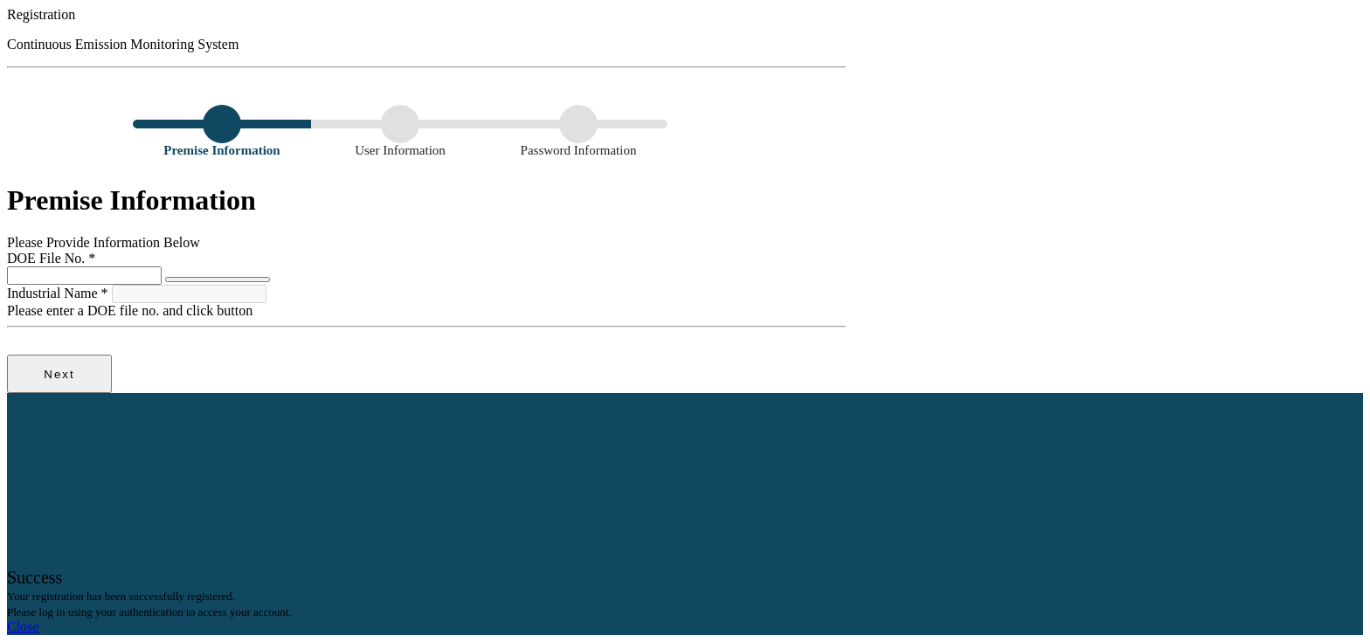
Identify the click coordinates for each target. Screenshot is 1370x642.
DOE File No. (51, 258)
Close (22, 626)
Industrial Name (59, 293)
